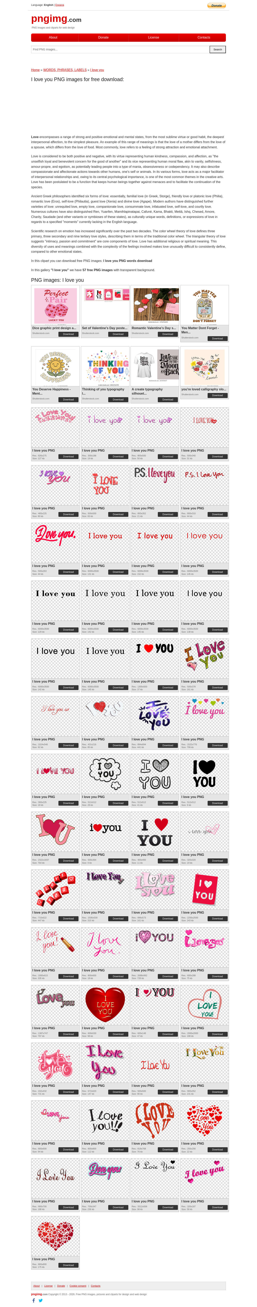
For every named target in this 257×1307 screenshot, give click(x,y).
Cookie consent (78, 1286)
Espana (59, 4)
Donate (103, 37)
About (53, 37)
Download (68, 334)
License (153, 37)
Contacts (204, 37)
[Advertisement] (63, 109)
